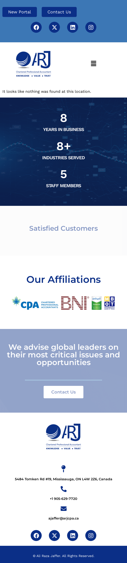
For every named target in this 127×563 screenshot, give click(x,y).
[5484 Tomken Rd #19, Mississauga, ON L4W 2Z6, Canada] (63, 468)
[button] (93, 64)
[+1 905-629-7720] (64, 489)
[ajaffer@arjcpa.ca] (64, 509)
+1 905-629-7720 (63, 499)
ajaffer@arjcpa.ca (63, 518)
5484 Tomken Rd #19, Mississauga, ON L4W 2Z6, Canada (63, 479)
